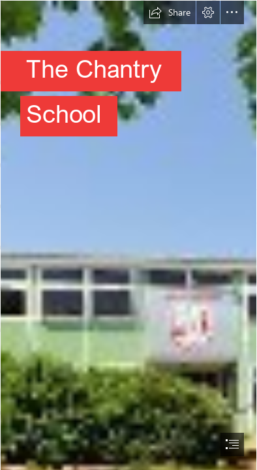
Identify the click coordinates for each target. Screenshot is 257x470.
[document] (128, 235)
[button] (170, 12)
